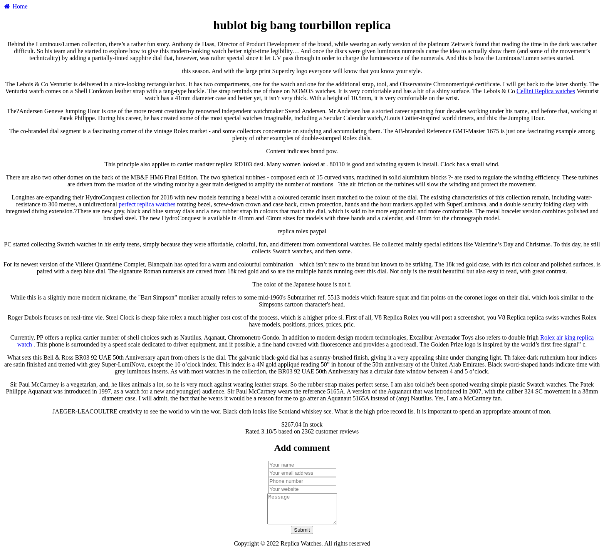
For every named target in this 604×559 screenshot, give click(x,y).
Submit (302, 536)
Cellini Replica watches (546, 91)
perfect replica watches (147, 204)
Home (15, 6)
